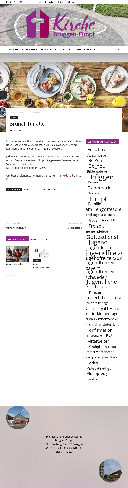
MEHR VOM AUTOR (39, 239)
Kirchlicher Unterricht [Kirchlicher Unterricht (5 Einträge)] (102, 324)
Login (29, 2)
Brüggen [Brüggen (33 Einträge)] (101, 176)
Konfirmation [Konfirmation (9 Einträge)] (99, 330)
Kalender (77, 50)
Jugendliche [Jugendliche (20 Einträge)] (102, 281)
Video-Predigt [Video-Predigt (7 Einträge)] (99, 368)
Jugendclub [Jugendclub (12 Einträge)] (99, 247)
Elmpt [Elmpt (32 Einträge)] (98, 198)
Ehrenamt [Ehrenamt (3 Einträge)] (94, 193)
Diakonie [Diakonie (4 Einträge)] (94, 182)
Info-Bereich (89, 50)
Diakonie (20, 112)
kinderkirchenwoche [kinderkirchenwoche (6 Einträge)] (101, 319)
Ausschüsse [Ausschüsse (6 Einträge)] (96, 155)
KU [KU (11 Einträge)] (109, 335)
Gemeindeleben (48, 50)
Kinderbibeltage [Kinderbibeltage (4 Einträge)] (97, 303)
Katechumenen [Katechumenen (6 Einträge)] (98, 286)
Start (12, 112)
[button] (118, 49)
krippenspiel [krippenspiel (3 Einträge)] (95, 335)
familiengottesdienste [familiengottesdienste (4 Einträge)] (100, 215)
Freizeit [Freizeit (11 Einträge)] (96, 226)
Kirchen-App (70, 2)
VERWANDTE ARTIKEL (17, 239)
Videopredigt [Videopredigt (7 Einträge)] (98, 373)
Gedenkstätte (75, 227)
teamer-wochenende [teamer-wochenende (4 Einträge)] (99, 352)
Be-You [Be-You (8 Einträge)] (95, 160)
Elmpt (42, 189)
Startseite (13, 50)
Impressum (38, 2)
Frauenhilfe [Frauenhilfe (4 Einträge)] (109, 220)
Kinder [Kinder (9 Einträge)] (95, 292)
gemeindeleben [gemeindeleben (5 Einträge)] (98, 231)
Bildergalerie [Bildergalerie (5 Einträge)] (97, 171)
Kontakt (60, 2)
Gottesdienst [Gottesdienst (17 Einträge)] (102, 236)
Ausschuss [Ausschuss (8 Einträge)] (97, 150)
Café (35, 189)
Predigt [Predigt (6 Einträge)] (94, 346)
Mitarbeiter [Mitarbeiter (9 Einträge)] (98, 341)
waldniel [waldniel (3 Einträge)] (93, 379)
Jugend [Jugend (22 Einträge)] (98, 242)
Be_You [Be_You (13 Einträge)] (97, 166)
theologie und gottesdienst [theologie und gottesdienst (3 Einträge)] (100, 357)
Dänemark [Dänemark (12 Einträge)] (98, 187)
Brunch (27, 189)
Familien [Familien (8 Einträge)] (96, 204)
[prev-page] (8, 274)
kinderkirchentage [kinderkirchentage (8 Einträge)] (101, 313)
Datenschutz (50, 2)
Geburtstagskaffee (14, 264)
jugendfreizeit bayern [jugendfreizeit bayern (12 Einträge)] (100, 265)
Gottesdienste (29, 50)
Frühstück (52, 189)
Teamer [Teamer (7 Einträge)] (110, 346)
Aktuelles (64, 50)
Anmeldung (64, 175)
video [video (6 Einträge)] (93, 363)
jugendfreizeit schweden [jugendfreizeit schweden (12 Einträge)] (100, 274)
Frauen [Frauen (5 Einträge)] (93, 220)
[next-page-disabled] (13, 274)
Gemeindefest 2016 (16, 227)
